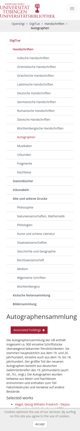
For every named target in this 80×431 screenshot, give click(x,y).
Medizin (22, 269)
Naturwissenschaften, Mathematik (41, 216)
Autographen (26, 137)
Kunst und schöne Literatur (36, 234)
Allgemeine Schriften (31, 278)
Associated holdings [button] (29, 330)
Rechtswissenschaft (30, 260)
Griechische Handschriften (35, 76)
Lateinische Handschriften (35, 84)
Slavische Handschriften (33, 119)
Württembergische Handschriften (40, 128)
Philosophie (25, 207)
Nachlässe (24, 172)
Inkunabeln (21, 190)
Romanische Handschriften (36, 111)
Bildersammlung (24, 304)
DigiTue (35, 24)
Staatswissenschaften (32, 242)
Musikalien (24, 146)
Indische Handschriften (33, 58)
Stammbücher (23, 181)
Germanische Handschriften (36, 102)
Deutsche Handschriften (34, 93)
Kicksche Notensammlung (31, 295)
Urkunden (24, 155)
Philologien (24, 225)
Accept (40, 424)
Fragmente (24, 163)
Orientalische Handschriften (36, 67)
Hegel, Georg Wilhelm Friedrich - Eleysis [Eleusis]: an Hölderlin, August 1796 (42, 406)
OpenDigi (18, 24)
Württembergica (28, 286)
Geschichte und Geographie (36, 251)
